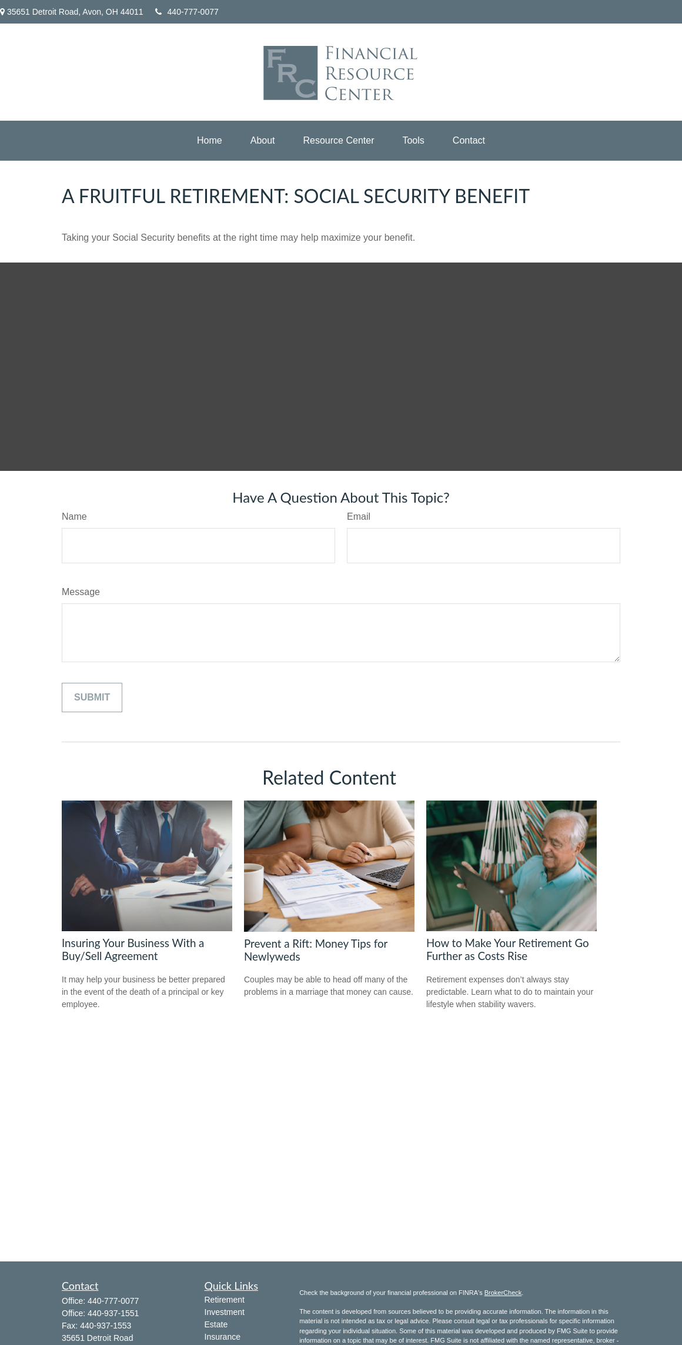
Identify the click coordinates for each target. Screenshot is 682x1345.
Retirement (225, 1299)
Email (358, 517)
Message (81, 592)
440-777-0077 (187, 11)
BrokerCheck (503, 1292)
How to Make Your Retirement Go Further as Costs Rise (507, 949)
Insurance (222, 1336)
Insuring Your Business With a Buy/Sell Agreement (133, 949)
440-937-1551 (113, 1313)
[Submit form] (92, 697)
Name (74, 517)
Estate (216, 1324)
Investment (225, 1312)
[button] (209, 141)
